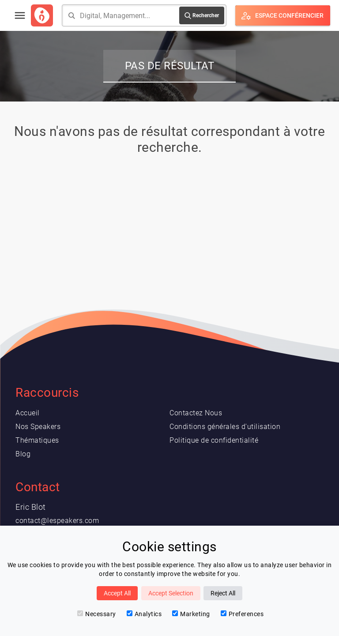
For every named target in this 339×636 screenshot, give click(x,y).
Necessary (96, 613)
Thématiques (37, 440)
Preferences (242, 613)
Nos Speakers (37, 426)
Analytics (144, 613)
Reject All (223, 593)
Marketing (191, 613)
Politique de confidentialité (214, 440)
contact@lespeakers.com (57, 520)
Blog (22, 454)
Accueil (27, 413)
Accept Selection (170, 593)
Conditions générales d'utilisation (225, 426)
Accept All (117, 593)
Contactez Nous (196, 413)
